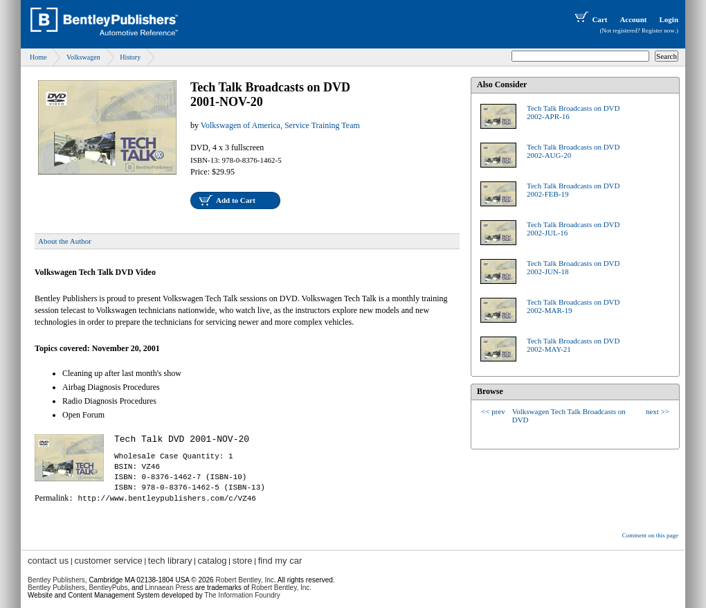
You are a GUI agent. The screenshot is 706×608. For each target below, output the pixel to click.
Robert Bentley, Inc (244, 580)
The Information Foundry (242, 595)
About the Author (64, 241)
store (243, 560)
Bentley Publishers (56, 580)
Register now (658, 30)
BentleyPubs (108, 587)
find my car (280, 560)
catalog (212, 560)
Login (668, 19)
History (130, 57)
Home (38, 57)
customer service (108, 560)
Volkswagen (83, 57)
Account (632, 19)
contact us (48, 560)
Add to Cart (235, 200)
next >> (657, 411)
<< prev (493, 411)
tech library (170, 560)
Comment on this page (650, 535)
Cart (589, 19)
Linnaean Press (169, 587)
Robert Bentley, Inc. (281, 587)
